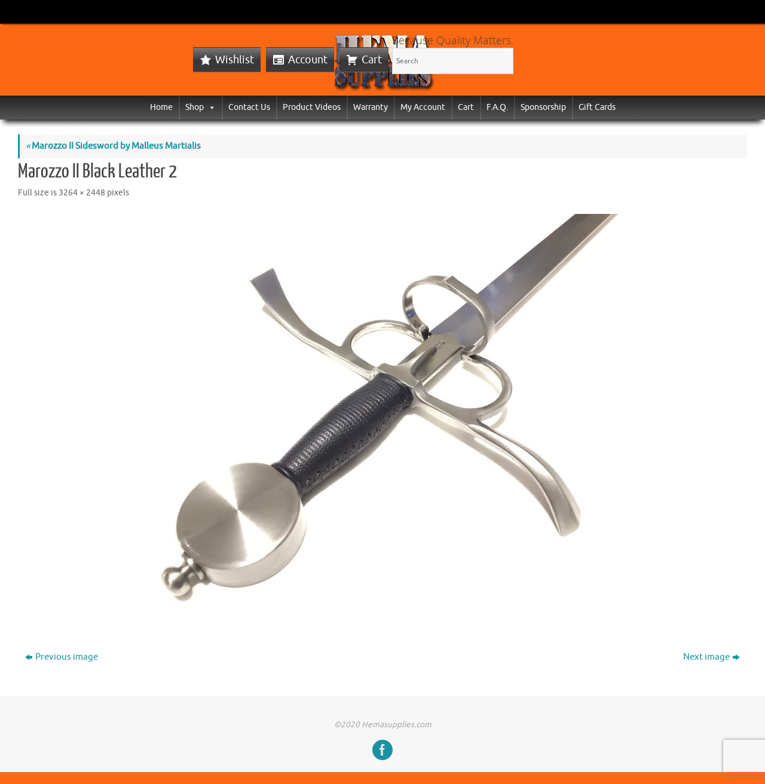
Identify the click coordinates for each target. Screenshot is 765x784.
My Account (422, 107)
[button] (210, 107)
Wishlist (234, 59)
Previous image (61, 657)
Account (308, 59)
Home (161, 107)
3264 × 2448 (82, 193)
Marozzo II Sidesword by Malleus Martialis (113, 146)
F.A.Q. (497, 107)
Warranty (370, 107)
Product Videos (312, 107)
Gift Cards (597, 107)
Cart (372, 59)
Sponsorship (543, 107)
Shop (200, 107)
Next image (711, 657)
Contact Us (249, 107)
